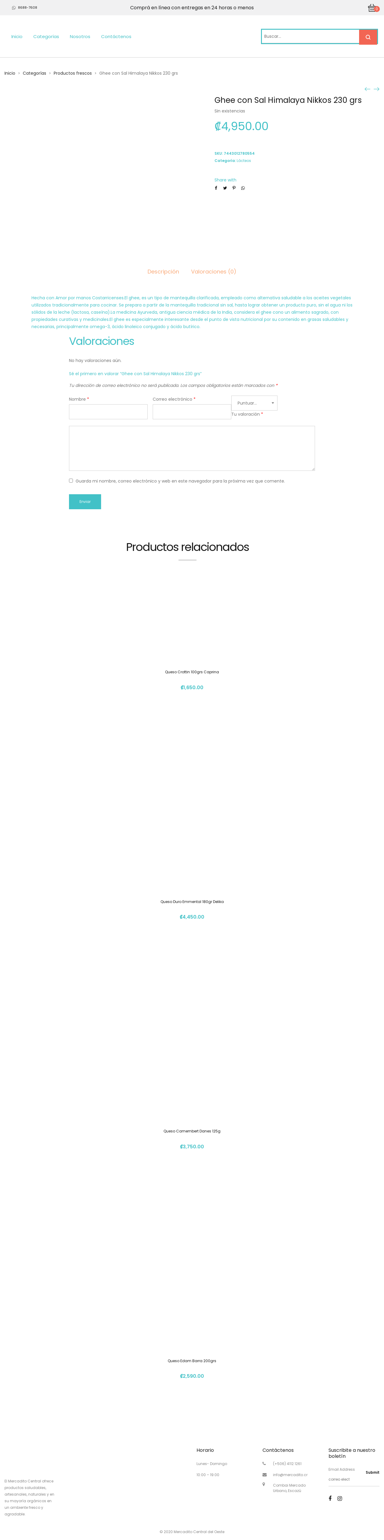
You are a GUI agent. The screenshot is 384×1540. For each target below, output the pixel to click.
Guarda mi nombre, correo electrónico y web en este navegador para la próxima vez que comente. (180, 481)
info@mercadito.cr (290, 1474)
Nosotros (80, 36)
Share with (225, 180)
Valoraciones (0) (213, 271)
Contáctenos (116, 36)
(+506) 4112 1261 (287, 1463)
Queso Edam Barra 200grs (192, 1360)
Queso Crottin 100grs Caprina (192, 671)
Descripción (163, 271)
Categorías (46, 36)
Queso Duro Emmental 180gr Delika (192, 901)
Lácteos (244, 160)
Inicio (16, 36)
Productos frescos (73, 73)
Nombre (79, 399)
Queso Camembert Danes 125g (192, 1131)
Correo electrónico (174, 399)
